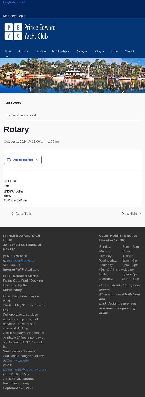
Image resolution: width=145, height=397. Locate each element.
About (23, 51)
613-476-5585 (17, 256)
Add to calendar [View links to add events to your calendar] (23, 159)
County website (17, 360)
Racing (81, 51)
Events (40, 51)
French (21, 2)
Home (8, 51)
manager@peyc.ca (21, 260)
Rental (114, 51)
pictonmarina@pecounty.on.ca (24, 369)
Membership (60, 51)
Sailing (98, 51)
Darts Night (23, 213)
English (9, 2)
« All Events (12, 103)
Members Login (14, 16)
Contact (129, 51)
